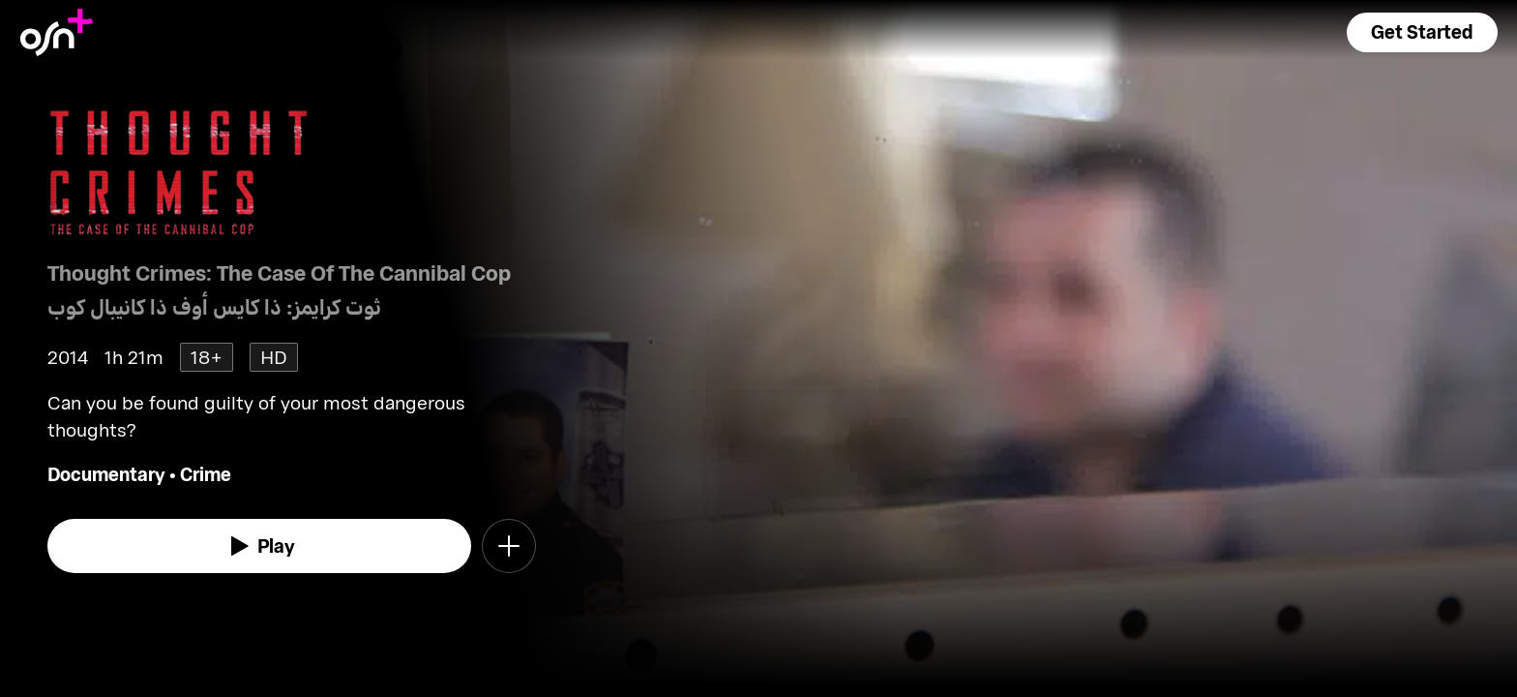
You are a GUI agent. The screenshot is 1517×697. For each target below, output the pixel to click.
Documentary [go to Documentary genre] (106, 474)
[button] (1422, 32)
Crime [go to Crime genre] (205, 474)
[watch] (259, 546)
